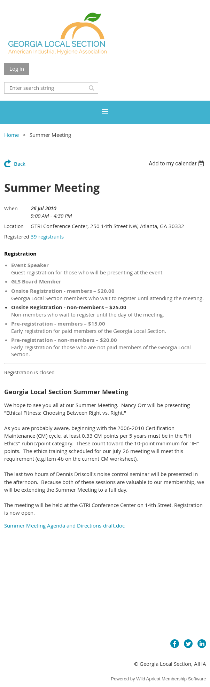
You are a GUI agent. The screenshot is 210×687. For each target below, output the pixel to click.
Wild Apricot (148, 678)
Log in (16, 68)
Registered (16, 236)
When (11, 208)
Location (14, 226)
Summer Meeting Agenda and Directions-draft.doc (64, 525)
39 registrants (47, 236)
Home (11, 134)
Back (19, 163)
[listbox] (177, 163)
